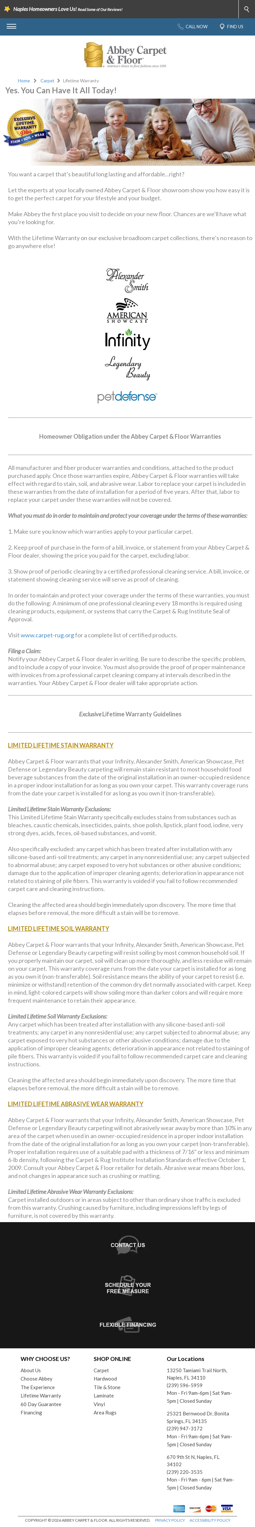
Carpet (47, 80)
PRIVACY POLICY (170, 1520)
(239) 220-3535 (185, 1472)
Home (24, 80)
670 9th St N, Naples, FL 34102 (193, 1461)
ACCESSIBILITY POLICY (210, 1520)
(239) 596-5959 (185, 1385)
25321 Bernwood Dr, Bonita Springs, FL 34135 (198, 1417)
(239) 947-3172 (185, 1428)
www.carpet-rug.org (47, 635)
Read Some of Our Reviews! (100, 9)
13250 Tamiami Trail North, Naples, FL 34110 (197, 1374)
